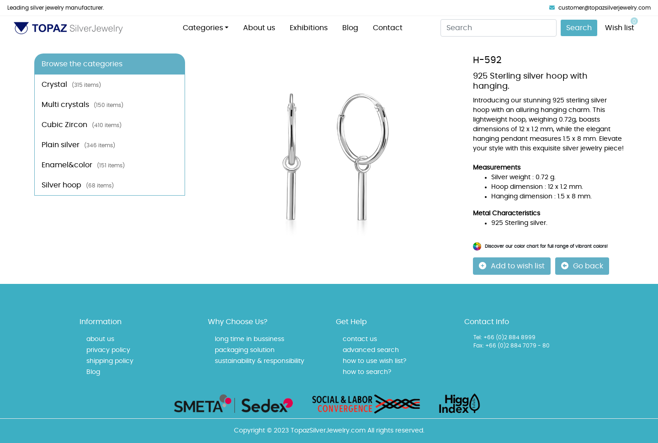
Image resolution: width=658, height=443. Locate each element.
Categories (203, 28)
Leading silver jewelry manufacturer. (55, 8)
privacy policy (108, 350)
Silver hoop (78, 185)
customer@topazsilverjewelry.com (600, 8)
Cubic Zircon (82, 124)
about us (100, 339)
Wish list (621, 24)
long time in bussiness (249, 339)
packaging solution (245, 350)
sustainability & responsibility (259, 361)
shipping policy (109, 361)
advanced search (371, 350)
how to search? (367, 372)
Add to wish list (512, 266)
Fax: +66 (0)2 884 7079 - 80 (511, 345)
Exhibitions (309, 28)
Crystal (71, 84)
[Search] (498, 28)
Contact (388, 28)
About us (259, 28)
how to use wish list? (374, 361)
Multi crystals (82, 104)
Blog (350, 28)
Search (579, 28)
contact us (360, 339)
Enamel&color (83, 165)
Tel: (477, 337)
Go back (582, 266)
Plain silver (78, 145)
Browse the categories (82, 64)
